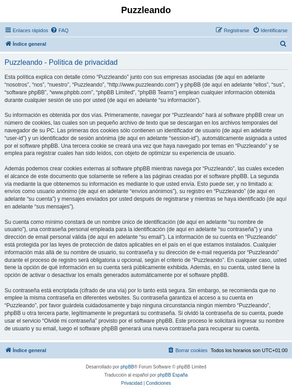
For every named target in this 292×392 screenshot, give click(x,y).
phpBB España (173, 375)
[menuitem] (59, 30)
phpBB (127, 366)
